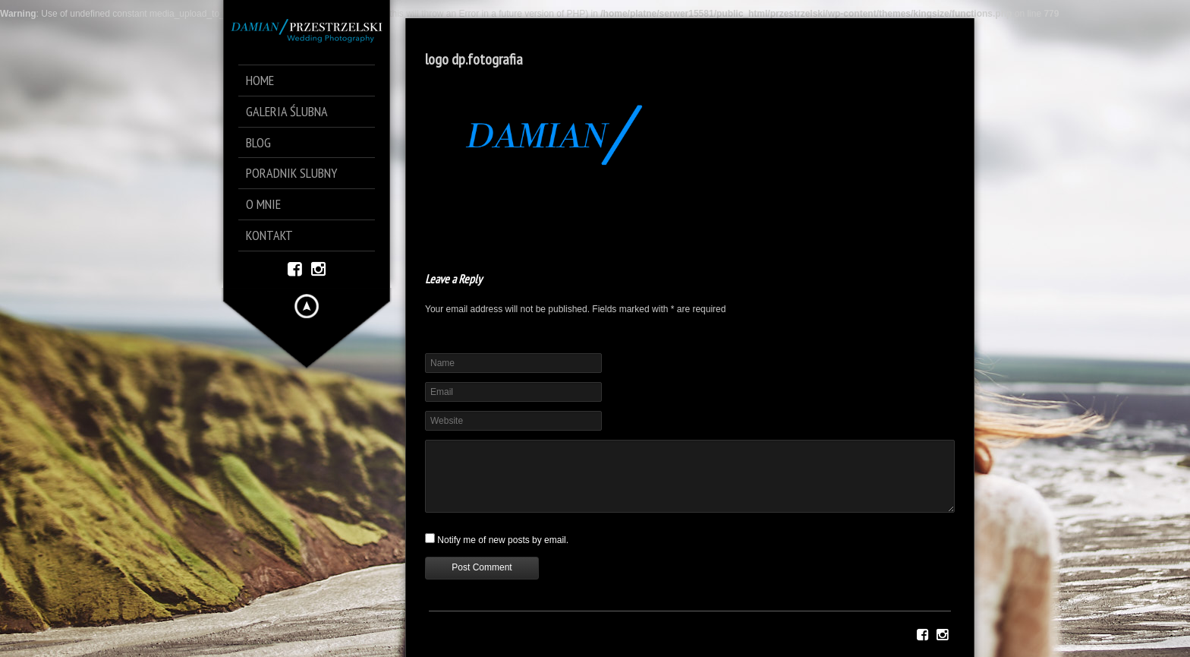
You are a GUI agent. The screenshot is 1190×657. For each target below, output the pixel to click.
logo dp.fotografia (474, 59)
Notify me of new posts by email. (502, 540)
